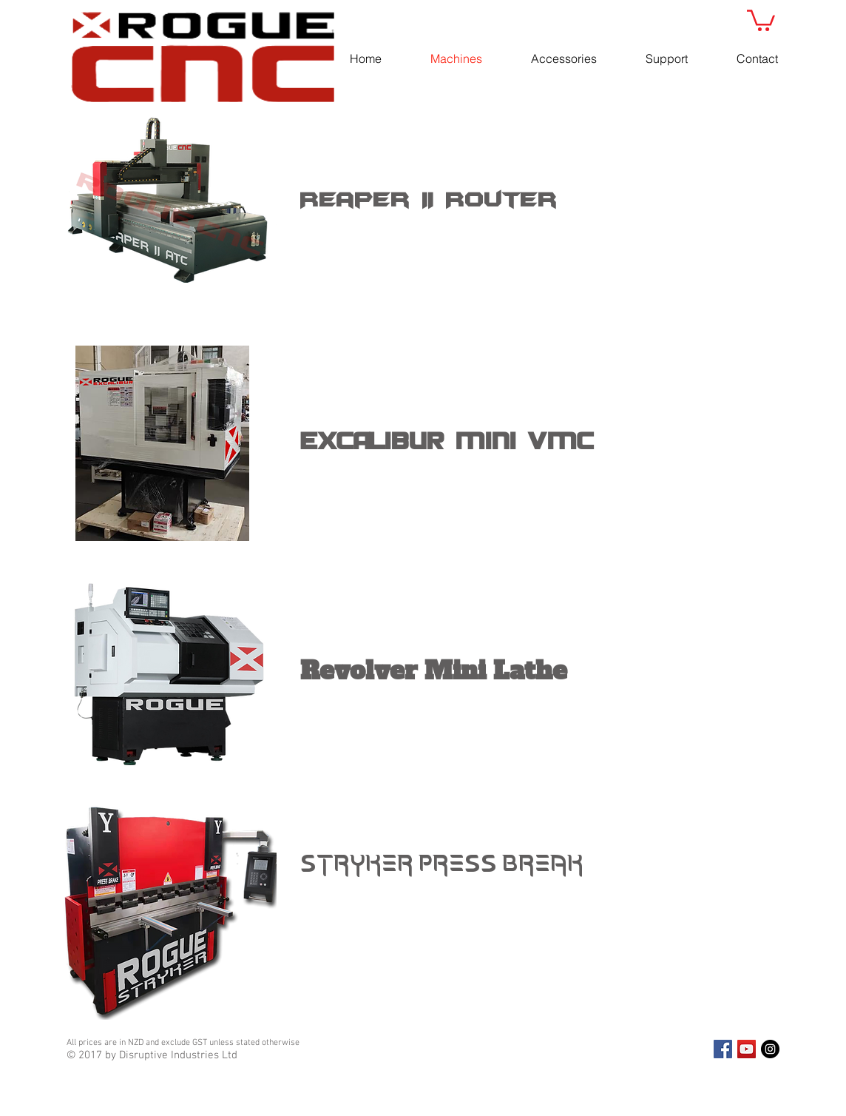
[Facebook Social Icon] (723, 1049)
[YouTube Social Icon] (746, 1049)
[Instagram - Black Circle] (770, 1049)
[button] (761, 19)
